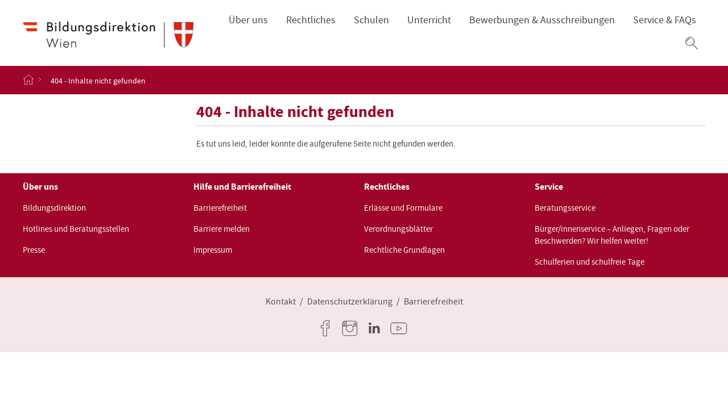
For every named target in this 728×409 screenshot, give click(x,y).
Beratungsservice (565, 208)
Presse (34, 250)
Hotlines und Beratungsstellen (76, 229)
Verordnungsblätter (398, 229)
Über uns (248, 20)
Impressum (212, 250)
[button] (691, 43)
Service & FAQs (664, 20)
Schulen (371, 20)
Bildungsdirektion (54, 208)
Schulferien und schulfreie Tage (589, 262)
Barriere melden (221, 229)
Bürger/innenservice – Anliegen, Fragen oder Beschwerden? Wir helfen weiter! (612, 235)
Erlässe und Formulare (403, 208)
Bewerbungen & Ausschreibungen (542, 20)
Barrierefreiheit (220, 208)
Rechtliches (311, 20)
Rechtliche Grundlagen (404, 250)
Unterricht (429, 20)
